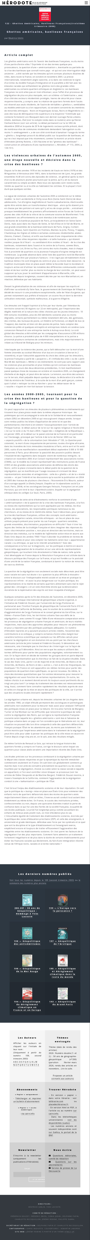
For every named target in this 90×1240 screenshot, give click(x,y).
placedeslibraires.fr (58, 1104)
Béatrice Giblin (16, 38)
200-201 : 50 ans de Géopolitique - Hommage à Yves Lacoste (27, 911)
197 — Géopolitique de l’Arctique (62, 941)
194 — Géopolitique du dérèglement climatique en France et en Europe (27, 1004)
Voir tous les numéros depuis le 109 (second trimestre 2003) (42, 880)
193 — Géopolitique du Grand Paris (62, 1001)
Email (27, 1168)
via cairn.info (28, 1113)
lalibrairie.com (56, 1101)
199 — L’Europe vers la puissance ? (62, 908)
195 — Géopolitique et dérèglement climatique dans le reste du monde (62, 971)
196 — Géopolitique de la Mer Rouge (27, 968)
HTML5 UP (69, 1232)
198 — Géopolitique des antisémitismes (27, 941)
